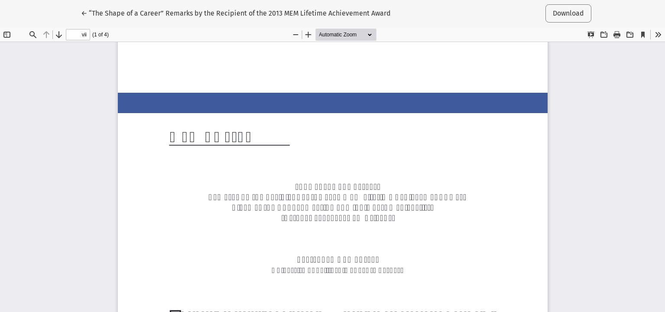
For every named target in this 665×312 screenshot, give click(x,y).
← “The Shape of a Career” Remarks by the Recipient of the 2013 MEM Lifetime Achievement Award (236, 12)
